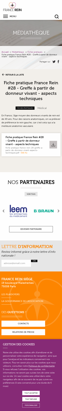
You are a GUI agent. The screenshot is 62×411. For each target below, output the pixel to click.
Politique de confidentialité (41, 366)
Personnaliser (31, 405)
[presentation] (3, 211)
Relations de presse (23, 332)
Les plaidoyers (10, 294)
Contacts (23, 323)
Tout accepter (31, 393)
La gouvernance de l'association (22, 301)
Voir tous (31, 194)
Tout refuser (31, 399)
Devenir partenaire (31, 229)
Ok (34, 261)
